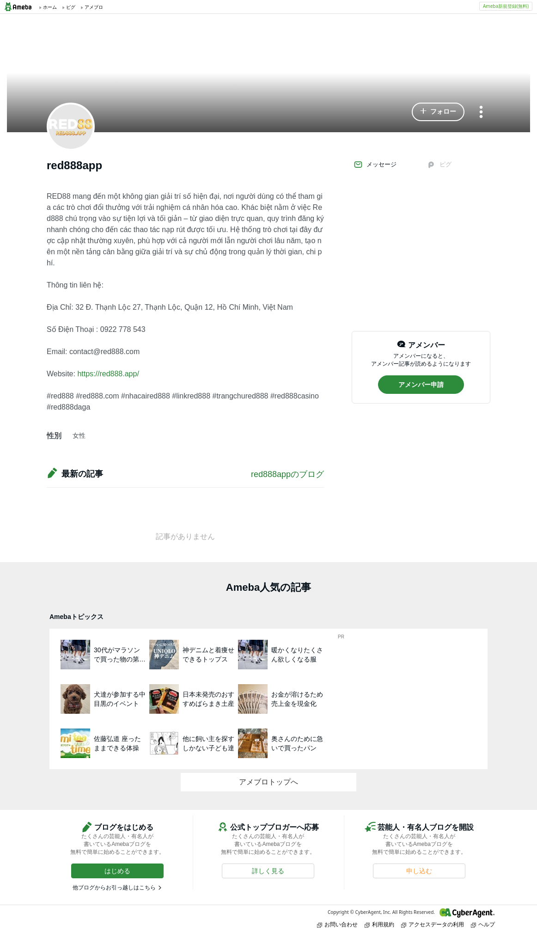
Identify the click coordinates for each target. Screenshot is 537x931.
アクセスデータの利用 (432, 924)
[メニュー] (481, 112)
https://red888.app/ (108, 374)
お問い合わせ (337, 924)
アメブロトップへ (268, 782)
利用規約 (379, 924)
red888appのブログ (287, 474)
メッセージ (375, 164)
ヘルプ (483, 924)
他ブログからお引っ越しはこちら (114, 887)
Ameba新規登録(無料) (506, 6)
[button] (438, 112)
